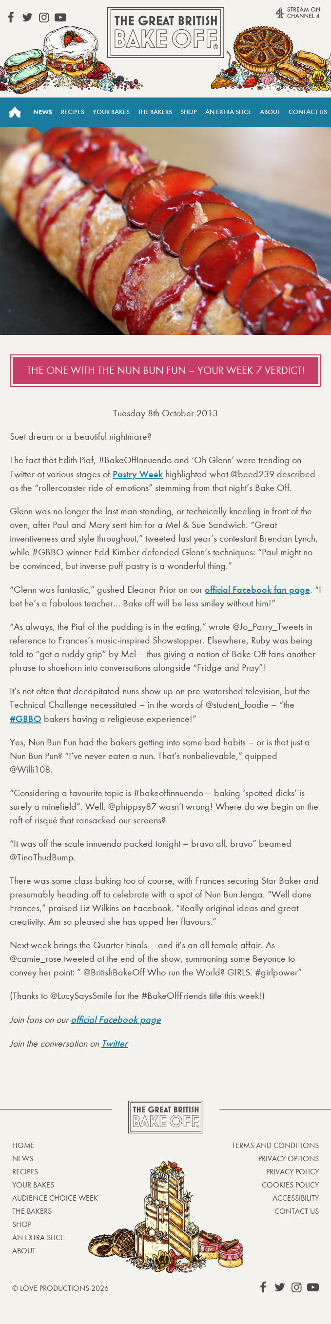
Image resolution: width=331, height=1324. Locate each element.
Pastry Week (138, 474)
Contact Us (308, 112)
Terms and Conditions (275, 1145)
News (43, 112)
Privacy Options (288, 1158)
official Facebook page (116, 1019)
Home (14, 112)
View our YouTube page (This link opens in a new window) (60, 17)
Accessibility (296, 1198)
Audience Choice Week (55, 1198)
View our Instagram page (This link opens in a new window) (44, 17)
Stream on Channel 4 (282, 17)
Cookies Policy (290, 1184)
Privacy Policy (292, 1171)
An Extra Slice (228, 112)
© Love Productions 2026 (60, 1288)
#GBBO (25, 718)
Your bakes (33, 1184)
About (270, 112)
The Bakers (155, 112)
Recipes (72, 112)
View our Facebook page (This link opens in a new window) (11, 17)
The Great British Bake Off (165, 32)
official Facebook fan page (257, 589)
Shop (188, 112)
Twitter (114, 1043)
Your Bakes (111, 112)
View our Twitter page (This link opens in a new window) (27, 17)
